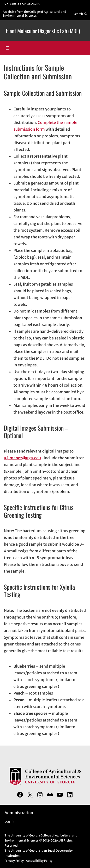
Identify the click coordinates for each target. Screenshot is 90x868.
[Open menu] (7, 48)
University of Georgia (25, 850)
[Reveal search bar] (80, 13)
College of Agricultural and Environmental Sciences (34, 13)
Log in (9, 821)
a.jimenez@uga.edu (22, 457)
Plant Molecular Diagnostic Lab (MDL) (43, 30)
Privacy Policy (14, 860)
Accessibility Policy (39, 860)
